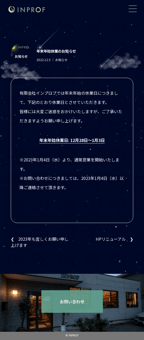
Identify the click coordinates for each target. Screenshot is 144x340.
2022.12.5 (44, 59)
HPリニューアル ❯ (114, 239)
